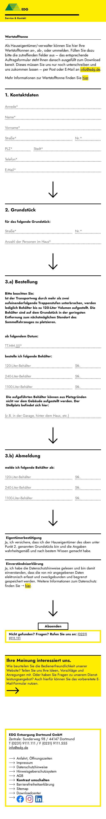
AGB (20, 775)
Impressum (25, 762)
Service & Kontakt (15, 18)
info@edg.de (18, 747)
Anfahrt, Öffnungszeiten (34, 758)
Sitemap (22, 788)
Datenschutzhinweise (32, 766)
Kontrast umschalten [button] (33, 780)
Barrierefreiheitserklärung (35, 784)
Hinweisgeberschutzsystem (37, 771)
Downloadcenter (29, 793)
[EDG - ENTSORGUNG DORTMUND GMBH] (16, 7)
